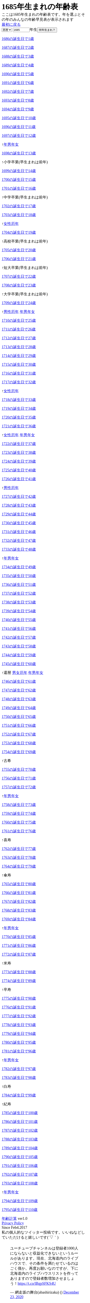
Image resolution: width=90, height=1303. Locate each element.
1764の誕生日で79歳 (19, 866)
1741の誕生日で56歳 (19, 629)
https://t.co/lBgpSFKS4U (37, 1283)
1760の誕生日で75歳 (19, 822)
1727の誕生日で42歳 (19, 496)
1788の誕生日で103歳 (20, 1139)
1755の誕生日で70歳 (19, 769)
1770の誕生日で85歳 (19, 937)
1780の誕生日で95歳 (19, 1042)
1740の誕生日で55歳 (19, 620)
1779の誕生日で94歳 (19, 1034)
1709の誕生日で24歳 (19, 303)
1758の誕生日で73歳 (19, 805)
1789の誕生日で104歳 (20, 1148)
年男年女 (11, 144)
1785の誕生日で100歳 (20, 1113)
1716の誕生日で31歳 (19, 373)
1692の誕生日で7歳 (18, 92)
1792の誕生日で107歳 (20, 1174)
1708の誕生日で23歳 (19, 285)
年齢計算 (9, 1218)
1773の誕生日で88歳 (19, 972)
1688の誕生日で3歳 (18, 56)
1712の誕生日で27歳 (19, 338)
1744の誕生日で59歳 (19, 655)
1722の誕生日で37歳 (19, 444)
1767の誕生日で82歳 (19, 901)
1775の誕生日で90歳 (19, 998)
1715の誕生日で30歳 (19, 364)
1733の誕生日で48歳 (19, 549)
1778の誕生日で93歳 (19, 1025)
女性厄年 (11, 224)
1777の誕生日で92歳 (19, 1016)
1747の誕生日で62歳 (19, 690)
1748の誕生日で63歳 (19, 699)
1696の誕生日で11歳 (19, 127)
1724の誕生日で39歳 (19, 461)
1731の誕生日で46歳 (19, 532)
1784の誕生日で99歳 (19, 1095)
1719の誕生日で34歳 (19, 408)
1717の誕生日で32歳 (19, 382)
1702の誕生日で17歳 (19, 206)
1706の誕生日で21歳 (19, 259)
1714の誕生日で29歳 (19, 356)
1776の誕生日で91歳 (19, 1007)
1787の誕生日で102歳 (20, 1130)
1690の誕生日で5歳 (18, 74)
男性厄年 (11, 312)
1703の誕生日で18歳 (19, 215)
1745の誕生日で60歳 (19, 664)
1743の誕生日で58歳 (19, 646)
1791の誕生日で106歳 (20, 1166)
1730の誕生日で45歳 (19, 523)
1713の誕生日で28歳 (19, 347)
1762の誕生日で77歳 (19, 849)
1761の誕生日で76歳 (19, 831)
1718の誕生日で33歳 (19, 400)
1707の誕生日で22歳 (19, 276)
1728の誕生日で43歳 (19, 505)
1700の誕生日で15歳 (19, 180)
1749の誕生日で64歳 (19, 708)
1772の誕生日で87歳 (19, 954)
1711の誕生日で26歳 (19, 329)
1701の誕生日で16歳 (19, 188)
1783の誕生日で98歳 (19, 1078)
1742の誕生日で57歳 (19, 637)
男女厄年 (19, 673)
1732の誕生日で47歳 (19, 541)
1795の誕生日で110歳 (19, 1210)
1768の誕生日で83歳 (19, 910)
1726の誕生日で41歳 (19, 479)
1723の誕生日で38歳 (19, 452)
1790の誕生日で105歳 (20, 1157)
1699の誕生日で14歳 (19, 171)
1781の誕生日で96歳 (19, 1051)
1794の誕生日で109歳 (20, 1201)
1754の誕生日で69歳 (19, 752)
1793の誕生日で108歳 (20, 1183)
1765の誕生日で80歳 (19, 884)
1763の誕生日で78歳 (19, 857)
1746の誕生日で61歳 (19, 681)
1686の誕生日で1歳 (18, 39)
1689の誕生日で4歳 (18, 65)
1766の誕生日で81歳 (19, 893)
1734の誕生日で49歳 (19, 567)
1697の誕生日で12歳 (19, 136)
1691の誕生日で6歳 (18, 83)
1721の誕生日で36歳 (19, 426)
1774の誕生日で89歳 (19, 981)
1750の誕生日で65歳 (19, 717)
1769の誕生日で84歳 (19, 919)
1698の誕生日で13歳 (19, 153)
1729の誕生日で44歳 (19, 514)
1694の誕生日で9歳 (18, 109)
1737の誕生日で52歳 (19, 593)
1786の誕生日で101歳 (20, 1122)
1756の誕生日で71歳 (19, 778)
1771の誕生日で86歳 (19, 946)
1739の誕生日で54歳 (19, 611)
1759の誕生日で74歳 (19, 813)
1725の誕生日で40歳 (19, 470)
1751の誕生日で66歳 (19, 725)
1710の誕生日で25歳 (19, 320)
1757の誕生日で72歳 (19, 787)
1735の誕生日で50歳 (19, 576)
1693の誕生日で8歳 (18, 100)
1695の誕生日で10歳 (19, 118)
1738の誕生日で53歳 (19, 602)
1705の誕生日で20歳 (19, 250)
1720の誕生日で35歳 (19, 417)
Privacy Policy (13, 1223)
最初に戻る (11, 24)
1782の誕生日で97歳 (19, 1069)
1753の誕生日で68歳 (19, 743)
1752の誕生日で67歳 (19, 734)
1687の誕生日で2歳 (18, 47)
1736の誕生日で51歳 (19, 585)
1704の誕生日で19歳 (19, 232)
